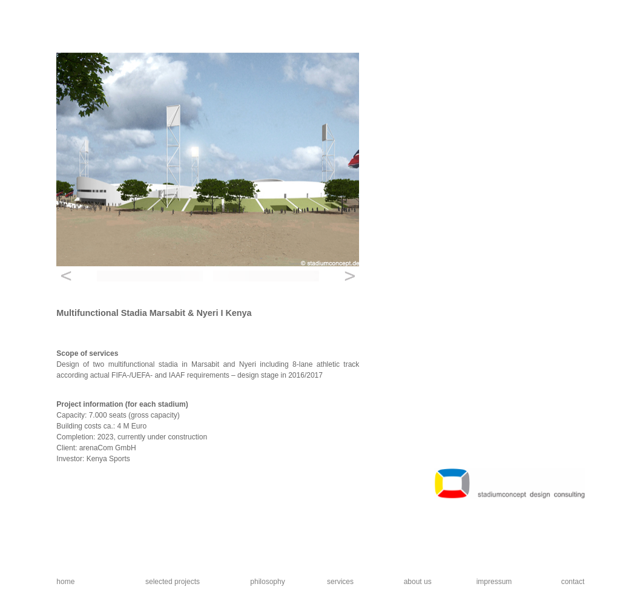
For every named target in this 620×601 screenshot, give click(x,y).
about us (418, 581)
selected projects (172, 581)
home (65, 581)
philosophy (267, 581)
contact (573, 581)
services (340, 581)
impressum (494, 581)
